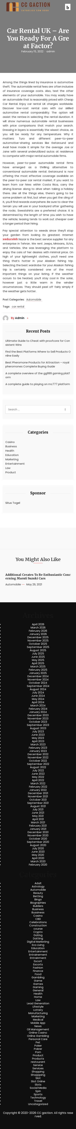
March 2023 (38, 744)
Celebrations (38, 922)
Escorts (38, 964)
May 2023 (38, 738)
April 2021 (38, 819)
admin (50, 51)
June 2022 (38, 773)
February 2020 (38, 864)
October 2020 (38, 838)
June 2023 (38, 734)
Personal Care (38, 1039)
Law (7, 468)
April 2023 (38, 741)
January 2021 (38, 829)
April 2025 (38, 663)
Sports (38, 1094)
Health (9, 451)
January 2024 (38, 712)
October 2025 (38, 643)
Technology (38, 1097)
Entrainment (38, 958)
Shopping (38, 1071)
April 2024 (38, 702)
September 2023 (38, 725)
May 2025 (38, 660)
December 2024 (38, 676)
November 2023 (38, 718)
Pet (38, 1042)
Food (38, 974)
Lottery (38, 1010)
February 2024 (38, 708)
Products (38, 1058)
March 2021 (38, 822)
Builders (38, 906)
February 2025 (38, 669)
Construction (38, 925)
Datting (38, 938)
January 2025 (38, 673)
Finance (38, 971)
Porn (38, 1052)
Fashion (38, 967)
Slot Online (38, 1081)
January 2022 (38, 790)
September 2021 (38, 803)
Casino (10, 442)
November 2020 (38, 835)
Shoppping (38, 1074)
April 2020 (38, 858)
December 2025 (38, 637)
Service (38, 1065)
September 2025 (38, 647)
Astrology (38, 886)
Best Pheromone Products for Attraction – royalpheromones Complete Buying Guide (37, 364)
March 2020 (38, 861)
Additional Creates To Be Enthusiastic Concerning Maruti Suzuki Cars (38, 576)
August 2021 (38, 806)
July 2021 (38, 809)
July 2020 (38, 848)
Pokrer (38, 1049)
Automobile (33, 299)
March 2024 (38, 705)
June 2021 (38, 812)
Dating (38, 935)
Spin (38, 1091)
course (38, 928)
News (38, 1026)
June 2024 (38, 695)
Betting (38, 896)
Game (38, 980)
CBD (38, 919)
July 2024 (38, 692)
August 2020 (38, 845)
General (38, 990)
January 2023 (38, 751)
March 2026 (38, 627)
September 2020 (38, 842)
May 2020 (38, 855)
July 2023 (38, 731)
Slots (38, 1084)
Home (38, 997)
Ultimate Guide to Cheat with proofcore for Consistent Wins (37, 343)
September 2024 (38, 686)
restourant (38, 1062)
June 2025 (38, 656)
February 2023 (38, 747)
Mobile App (38, 1023)
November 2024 (38, 679)
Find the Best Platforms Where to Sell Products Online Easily (38, 354)
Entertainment (15, 464)
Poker (38, 1045)
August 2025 (38, 650)
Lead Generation (38, 1003)
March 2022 (38, 783)
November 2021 (38, 796)
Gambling (38, 977)
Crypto (38, 932)
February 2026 (38, 630)
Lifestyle (38, 1006)
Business (11, 446)
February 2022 (38, 786)
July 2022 (38, 770)
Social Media (38, 1087)
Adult (38, 883)
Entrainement (38, 954)
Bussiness (38, 912)
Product (10, 472)
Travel (38, 1100)
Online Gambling (38, 1036)
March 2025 (38, 666)
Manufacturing (38, 1013)
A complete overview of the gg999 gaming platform (37, 375)
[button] (67, 7)
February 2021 (38, 825)
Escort (38, 961)
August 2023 (38, 728)
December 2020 (38, 832)
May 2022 (38, 777)
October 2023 (38, 721)
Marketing (11, 459)
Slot (38, 1078)
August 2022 (38, 767)
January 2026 (38, 634)
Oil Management (38, 1029)
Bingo (38, 899)
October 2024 (38, 682)
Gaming (38, 987)
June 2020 (38, 851)
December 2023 (38, 715)
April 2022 (38, 780)
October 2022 (38, 760)
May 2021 (38, 816)
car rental (18, 306)
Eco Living (38, 945)
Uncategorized (38, 1104)
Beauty (38, 893)
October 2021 (38, 799)
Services (38, 1068)
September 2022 (38, 764)
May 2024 (38, 699)
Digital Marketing (38, 941)
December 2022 (38, 754)
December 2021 (38, 793)
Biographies (38, 902)
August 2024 (38, 689)
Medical (38, 1019)
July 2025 (38, 653)
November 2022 (38, 757)
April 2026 (38, 624)
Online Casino (38, 1032)
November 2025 (38, 640)
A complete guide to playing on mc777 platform (37, 384)
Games (38, 984)
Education (12, 455)
